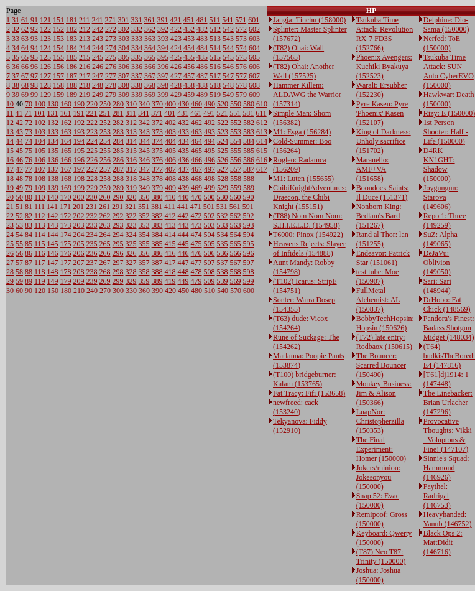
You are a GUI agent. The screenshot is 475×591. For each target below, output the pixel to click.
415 (170, 244)
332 (136, 29)
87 (28, 262)
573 (241, 38)
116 (39, 253)
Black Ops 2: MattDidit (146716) (443, 542)
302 (123, 29)
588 (248, 178)
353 (144, 225)
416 (170, 253)
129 (45, 94)
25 (10, 244)
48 (19, 178)
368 (149, 85)
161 (65, 113)
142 (52, 216)
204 (79, 234)
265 (105, 244)
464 (196, 141)
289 (118, 188)
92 (34, 29)
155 (58, 57)
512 (215, 29)
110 (39, 197)
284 (118, 141)
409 (170, 188)
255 (105, 150)
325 (131, 244)
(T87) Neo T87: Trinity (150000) (381, 556)
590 (248, 197)
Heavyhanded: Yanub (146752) (447, 519)
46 (19, 160)
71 (28, 113)
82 (28, 216)
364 (149, 48)
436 (183, 160)
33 (15, 38)
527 (222, 169)
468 (196, 178)
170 (65, 197)
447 (183, 262)
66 (25, 66)
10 (10, 104)
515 (215, 57)
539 (222, 281)
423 (176, 38)
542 (228, 29)
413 (170, 225)
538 (222, 272)
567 (235, 262)
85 (28, 244)
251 (105, 113)
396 (162, 66)
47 (19, 169)
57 (19, 262)
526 (222, 160)
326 (131, 253)
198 (79, 178)
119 (39, 281)
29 (10, 281)
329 (131, 281)
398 (162, 85)
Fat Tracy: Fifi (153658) (309, 393)
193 (79, 132)
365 (149, 57)
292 (118, 216)
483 (202, 38)
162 (65, 122)
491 (208, 113)
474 (196, 234)
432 (183, 122)
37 (15, 76)
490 (209, 104)
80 (28, 197)
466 (196, 160)
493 (209, 132)
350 (144, 197)
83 (28, 225)
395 (162, 57)
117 (39, 262)
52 (19, 216)
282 (118, 122)
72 (28, 122)
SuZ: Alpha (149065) (440, 239)
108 (39, 178)
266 (105, 253)
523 (222, 132)
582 (248, 122)
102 (39, 122)
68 (25, 85)
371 (156, 113)
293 (118, 225)
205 (79, 244)
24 (10, 234)
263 (105, 225)
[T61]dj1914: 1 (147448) (446, 379)
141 (52, 206)
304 (123, 48)
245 (97, 57)
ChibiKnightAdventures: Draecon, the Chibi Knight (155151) (310, 197)
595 (248, 244)
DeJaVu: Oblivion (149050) (437, 262)
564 (235, 234)
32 (15, 29)
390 (157, 290)
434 (183, 141)
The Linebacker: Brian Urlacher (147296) (448, 402)
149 (52, 281)
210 (79, 290)
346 (144, 160)
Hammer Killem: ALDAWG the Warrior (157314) (307, 94)
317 (131, 169)
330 (131, 290)
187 (71, 76)
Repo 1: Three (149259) (444, 221)
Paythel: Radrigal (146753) (437, 496)
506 (209, 253)
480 (196, 290)
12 (10, 122)
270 (105, 290)
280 (118, 104)
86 (28, 253)
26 (10, 253)
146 (52, 253)
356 (144, 253)
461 (195, 113)
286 (118, 160)
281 (118, 113)
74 (28, 141)
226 (92, 160)
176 (65, 253)
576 (241, 66)
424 (176, 48)
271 (110, 20)
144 (52, 234)
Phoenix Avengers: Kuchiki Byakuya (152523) (384, 66)
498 (209, 178)
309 (123, 94)
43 (19, 132)
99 (34, 94)
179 (65, 281)
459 (189, 94)
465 (196, 150)
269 (105, 281)
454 (189, 48)
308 (123, 85)
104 (39, 141)
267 (105, 262)
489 (202, 94)
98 (34, 85)
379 (157, 188)
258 (105, 178)
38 (15, 85)
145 (52, 244)
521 (222, 113)
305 (123, 57)
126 (45, 66)
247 (97, 76)
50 (19, 197)
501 (208, 206)
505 (209, 244)
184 (71, 48)
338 (136, 85)
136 (52, 160)
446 (183, 253)
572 (241, 29)
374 (157, 141)
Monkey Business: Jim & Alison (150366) (384, 393)
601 (253, 20)
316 (131, 160)
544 (228, 48)
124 (45, 48)
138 (52, 178)
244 (97, 48)
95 (34, 57)
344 (144, 141)
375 (157, 150)
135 (52, 150)
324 (131, 234)
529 (222, 188)
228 (92, 178)
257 (105, 169)
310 (131, 104)
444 (183, 234)
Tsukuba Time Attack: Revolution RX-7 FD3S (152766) (384, 34)
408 (170, 178)
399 (162, 94)
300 (118, 290)
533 (222, 225)
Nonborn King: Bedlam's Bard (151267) (379, 216)
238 (92, 272)
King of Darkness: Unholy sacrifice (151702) (383, 141)
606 (254, 66)
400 (170, 104)
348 (144, 178)
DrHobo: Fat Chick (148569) (447, 305)
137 (52, 169)
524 (222, 141)
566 (235, 253)
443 (183, 225)
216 (84, 66)
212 (84, 29)
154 (58, 48)
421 (176, 20)
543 (228, 38)
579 (241, 94)
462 (196, 122)
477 (196, 262)
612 (261, 122)
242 (97, 29)
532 (222, 216)
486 (202, 66)
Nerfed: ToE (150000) (441, 43)
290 (118, 197)
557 (235, 169)
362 (149, 29)
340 (144, 104)
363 (149, 38)
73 (28, 132)
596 (248, 253)
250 (105, 104)
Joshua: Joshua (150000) (378, 575)
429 (176, 94)
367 (149, 76)
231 (91, 206)
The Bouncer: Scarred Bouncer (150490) (381, 365)
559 (235, 188)
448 (183, 272)
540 (222, 290)
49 (19, 188)
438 (183, 178)
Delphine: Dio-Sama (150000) (446, 25)
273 (110, 38)
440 (183, 197)
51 (19, 206)
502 (209, 216)
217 (84, 76)
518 (215, 85)
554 (235, 141)
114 (39, 234)
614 (261, 141)
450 (183, 290)
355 (144, 244)
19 (10, 188)
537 (222, 262)
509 (209, 281)
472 (196, 216)
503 (209, 225)
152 (58, 29)
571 (240, 20)
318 (131, 178)
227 (92, 169)
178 (65, 272)
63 (25, 38)
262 (105, 216)
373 (157, 132)
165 (65, 150)
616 (261, 160)
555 (235, 150)
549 (228, 94)
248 (97, 85)
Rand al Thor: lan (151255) (382, 239)
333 (136, 38)
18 (10, 178)
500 (209, 197)
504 (209, 234)
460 (196, 104)
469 (196, 188)
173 (65, 225)
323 (131, 225)
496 (209, 160)
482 (202, 29)
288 (118, 178)
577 (241, 76)
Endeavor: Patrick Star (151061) (383, 258)
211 (84, 20)
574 (241, 48)
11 (10, 113)
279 (110, 94)
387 (157, 262)
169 (65, 188)
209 (79, 281)
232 (92, 216)
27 (10, 262)
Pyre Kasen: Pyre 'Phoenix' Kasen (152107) (382, 113)
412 (170, 216)
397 (162, 76)
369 (149, 94)
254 (105, 141)
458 (189, 85)
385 (157, 244)
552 (235, 122)
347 (144, 169)
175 (65, 244)
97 (34, 76)
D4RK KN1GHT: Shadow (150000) (439, 164)
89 (28, 281)
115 (39, 244)
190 (79, 104)
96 (34, 66)
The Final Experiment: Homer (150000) (381, 449)
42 (19, 122)
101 (39, 113)
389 (157, 281)
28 (10, 272)
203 (79, 225)
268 (105, 272)
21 (10, 206)
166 (65, 160)
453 (189, 38)
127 (45, 76)
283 (118, 132)
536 (222, 253)
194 (79, 141)
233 (92, 225)
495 (209, 150)
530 (222, 197)
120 (39, 290)
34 (15, 48)
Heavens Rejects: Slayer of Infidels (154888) (309, 249)
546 (228, 66)
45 (19, 150)
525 (222, 150)
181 (71, 20)
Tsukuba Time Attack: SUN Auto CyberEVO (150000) (448, 71)
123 (45, 38)
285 (118, 150)
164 (65, 141)
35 (15, 57)
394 (162, 48)
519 (215, 94)
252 (105, 122)
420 (170, 290)
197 (79, 169)
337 (136, 76)
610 (261, 104)
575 (241, 57)
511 (215, 20)
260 (105, 197)
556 (235, 160)
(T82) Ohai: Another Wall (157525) (303, 71)
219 (84, 94)
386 (157, 253)
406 (170, 160)
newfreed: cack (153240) (295, 407)
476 (196, 253)
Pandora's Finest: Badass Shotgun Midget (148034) (448, 328)
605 (254, 57)
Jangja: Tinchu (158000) (309, 20)
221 (92, 113)
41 (19, 113)
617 (261, 169)
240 (92, 290)
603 (254, 38)
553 (235, 132)
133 (52, 132)
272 (110, 29)
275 (110, 57)
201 (78, 206)
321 (130, 206)
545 (228, 57)
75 (28, 150)
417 (170, 262)
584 (248, 141)
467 (196, 169)
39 (15, 94)
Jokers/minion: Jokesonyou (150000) (378, 477)
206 (79, 253)
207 (79, 262)
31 (15, 20)
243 (97, 38)
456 (189, 66)
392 (162, 29)
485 (202, 57)
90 (28, 290)
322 (131, 216)
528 (222, 178)
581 (248, 113)
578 (241, 85)
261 (104, 206)
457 (189, 76)
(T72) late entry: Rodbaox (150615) (384, 342)
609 (254, 94)
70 (28, 104)
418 (170, 272)
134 (52, 141)
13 (10, 132)
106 (39, 160)
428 (176, 85)
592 (248, 216)
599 (248, 281)
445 (183, 244)
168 (65, 178)
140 (52, 197)
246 (97, 66)
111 (39, 206)
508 (209, 272)
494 (209, 141)
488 (202, 85)
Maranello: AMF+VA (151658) (372, 169)
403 (170, 132)
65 (25, 57)
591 (248, 206)
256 (105, 160)
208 (79, 272)
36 (15, 66)
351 (143, 206)
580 (248, 104)
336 (136, 66)
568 (235, 272)
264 (105, 234)
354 (144, 234)
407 (170, 169)
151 (58, 20)
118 (39, 272)
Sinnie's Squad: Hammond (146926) (446, 468)
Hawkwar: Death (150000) (448, 99)
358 (144, 272)
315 (131, 150)
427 (176, 76)
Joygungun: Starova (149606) (440, 197)
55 (19, 244)
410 (170, 197)
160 (65, 104)
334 (136, 48)
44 (19, 141)
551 (235, 113)
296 (118, 253)
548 (228, 85)
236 (92, 253)
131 (52, 113)
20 (10, 197)
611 (261, 113)
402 (170, 122)
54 (19, 234)
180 (65, 290)
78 (28, 178)
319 (131, 188)
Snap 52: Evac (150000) (377, 500)
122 (45, 29)
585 (248, 150)
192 (79, 122)
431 (182, 113)
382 (157, 216)
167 (65, 169)
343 (144, 132)
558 (235, 178)
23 (10, 225)
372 (157, 122)
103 (39, 132)
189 (71, 94)
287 (118, 169)
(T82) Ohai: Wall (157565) (298, 53)
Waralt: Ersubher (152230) (381, 90)
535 (222, 244)
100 (39, 104)
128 (45, 85)
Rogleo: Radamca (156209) (299, 165)
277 (110, 76)
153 (58, 38)
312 (131, 122)
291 (117, 206)
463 (196, 132)
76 (28, 160)
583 (248, 132)
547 (228, 76)
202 (79, 216)
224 (92, 141)
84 (28, 234)
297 (118, 262)
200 (79, 197)
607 (254, 76)
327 (131, 262)
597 (248, 262)
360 (144, 290)
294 (118, 234)
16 (10, 160)
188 (71, 85)
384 (157, 234)
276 (110, 66)
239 (92, 281)
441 (182, 206)
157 (58, 76)
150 (52, 290)
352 (144, 216)
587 (248, 169)
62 (25, 29)
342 (144, 122)
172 (65, 216)
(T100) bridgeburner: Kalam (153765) (304, 379)
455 (189, 57)
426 (176, 66)
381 (156, 206)
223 (92, 132)
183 (71, 38)
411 (169, 206)
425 (176, 57)
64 (25, 48)
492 (209, 122)
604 (254, 48)
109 (39, 188)
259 (105, 188)
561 (235, 206)
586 (248, 160)
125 (45, 57)
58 (19, 272)
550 (235, 104)
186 (71, 66)
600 (248, 290)
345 (144, 150)
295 (118, 244)
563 (235, 225)
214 (84, 48)
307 (123, 76)
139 (52, 188)
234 (92, 234)
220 (92, 104)
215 (84, 57)
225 (92, 150)
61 (25, 20)
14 (10, 141)
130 (52, 104)
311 (131, 113)
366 (149, 66)
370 (157, 104)
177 (65, 262)
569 (235, 281)
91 (34, 20)
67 (25, 76)
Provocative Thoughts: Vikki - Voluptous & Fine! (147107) (447, 435)
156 (58, 66)
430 (183, 104)
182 (71, 29)
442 (183, 216)
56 (19, 253)
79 (28, 188)
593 (248, 225)
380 (157, 197)
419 (170, 281)
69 (25, 94)
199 (79, 188)
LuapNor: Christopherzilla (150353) (380, 421)
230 (92, 197)
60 (19, 290)
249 (97, 94)
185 (71, 57)
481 (202, 20)
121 (45, 20)
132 (52, 122)
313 (131, 132)
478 (196, 272)
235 (92, 244)
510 (209, 290)
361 (149, 20)
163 (65, 132)
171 (65, 206)
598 (248, 272)
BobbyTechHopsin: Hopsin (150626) (385, 323)
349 (144, 188)
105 (39, 150)
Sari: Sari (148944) (437, 286)
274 (110, 48)
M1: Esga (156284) (302, 132)
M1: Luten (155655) (303, 178)
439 (183, 188)
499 (209, 188)
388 (157, 272)
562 (235, 216)
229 (92, 188)
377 (157, 169)
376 (157, 160)
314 (131, 141)
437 (183, 169)
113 (39, 225)
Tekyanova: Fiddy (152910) (300, 426)
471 (195, 206)
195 (79, 150)
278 (110, 85)
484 (202, 48)
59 (19, 281)
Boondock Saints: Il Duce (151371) (382, 193)
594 (248, 234)
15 (10, 150)
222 (92, 122)
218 (84, 85)
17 (10, 169)
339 (136, 94)
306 (123, 66)
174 (65, 234)
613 (261, 132)
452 (189, 29)
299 (118, 281)
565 (235, 244)
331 (136, 20)
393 (162, 38)
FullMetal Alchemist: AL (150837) (378, 300)
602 (254, 29)
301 (123, 20)
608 (254, 85)
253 (105, 132)
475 (196, 244)
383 (157, 225)
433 (183, 132)
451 (189, 20)
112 (39, 216)
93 (34, 38)
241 (97, 20)
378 (157, 178)
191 (79, 113)
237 (92, 262)
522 (222, 122)
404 (170, 141)
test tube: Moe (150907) (377, 277)
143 (52, 225)
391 (162, 20)
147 (52, 262)
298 (118, 272)
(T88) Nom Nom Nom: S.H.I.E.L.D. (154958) (308, 221)
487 (202, 76)
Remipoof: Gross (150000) (381, 519)
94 (34, 48)
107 (39, 169)
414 (170, 234)
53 (19, 225)
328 (131, 272)
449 (183, 281)
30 (10, 290)
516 (215, 66)
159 (58, 94)
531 (222, 206)
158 (58, 85)
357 (144, 262)
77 (28, 169)
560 (235, 197)
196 (79, 160)
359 (144, 281)
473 (196, 225)
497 (209, 169)
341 (143, 113)
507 (209, 262)
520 (222, 104)
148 (52, 272)
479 (196, 281)
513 (215, 38)
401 (169, 113)
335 (136, 57)
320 (131, 197)
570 (235, 290)
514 (215, 48)
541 (227, 20)
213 (84, 38)
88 (28, 272)
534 (222, 234)
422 (176, 29)
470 (196, 197)
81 (28, 206)
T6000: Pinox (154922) (308, 234)
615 (261, 150)
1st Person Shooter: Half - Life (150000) (445, 132)
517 (215, 76)
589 (248, 188)
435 (183, 150)
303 (123, 38)
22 (10, 216)
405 (170, 150)
